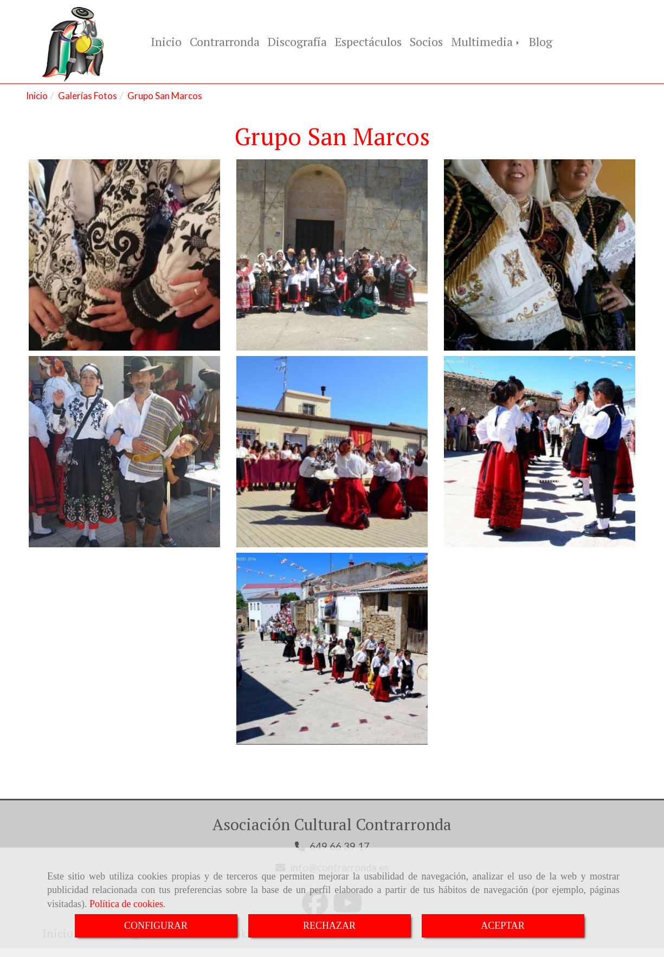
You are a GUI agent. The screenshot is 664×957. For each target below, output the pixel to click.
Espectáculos (368, 42)
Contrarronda (225, 42)
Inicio (166, 42)
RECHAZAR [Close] (329, 925)
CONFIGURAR (156, 925)
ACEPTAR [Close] (503, 925)
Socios (426, 42)
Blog (540, 42)
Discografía (297, 42)
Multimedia (486, 42)
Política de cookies (126, 903)
